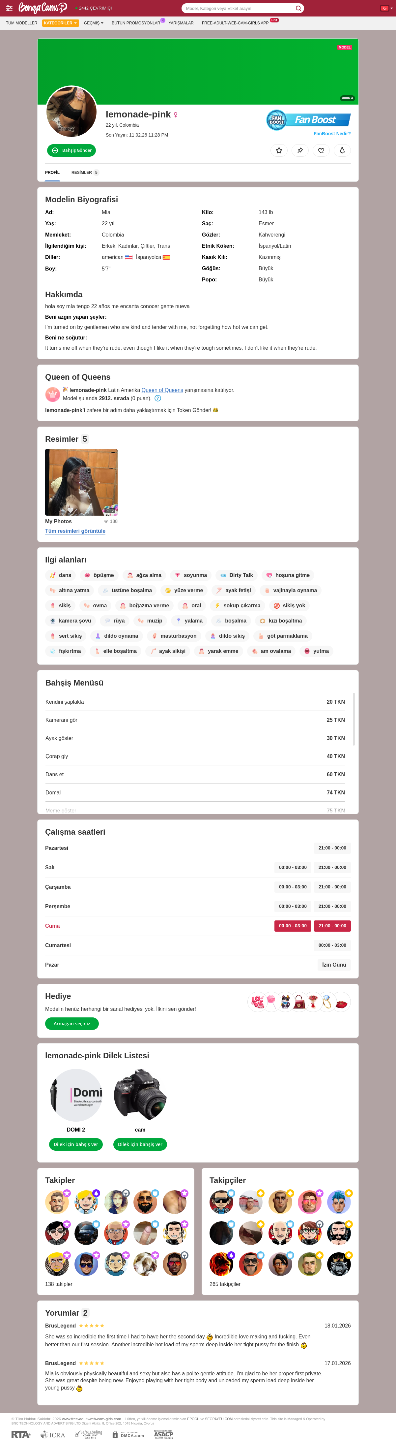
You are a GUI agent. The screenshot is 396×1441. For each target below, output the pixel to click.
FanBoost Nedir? (332, 133)
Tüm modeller (21, 23)
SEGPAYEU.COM (219, 1419)
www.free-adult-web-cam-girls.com (91, 1419)
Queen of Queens (162, 390)
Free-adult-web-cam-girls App (237, 22)
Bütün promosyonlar (137, 22)
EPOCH (193, 1419)
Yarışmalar (181, 23)
